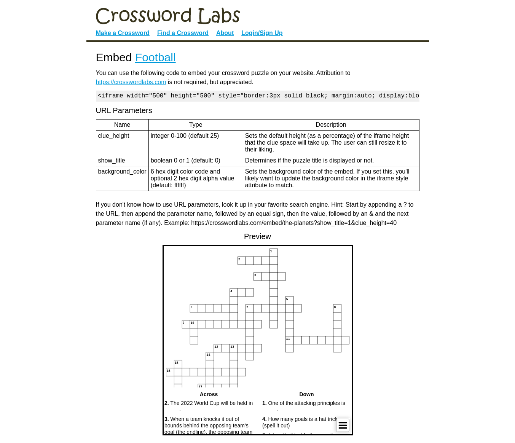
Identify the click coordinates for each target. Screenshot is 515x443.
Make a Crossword (123, 33)
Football (155, 57)
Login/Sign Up (261, 33)
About (225, 33)
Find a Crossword (183, 33)
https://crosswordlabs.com (131, 82)
